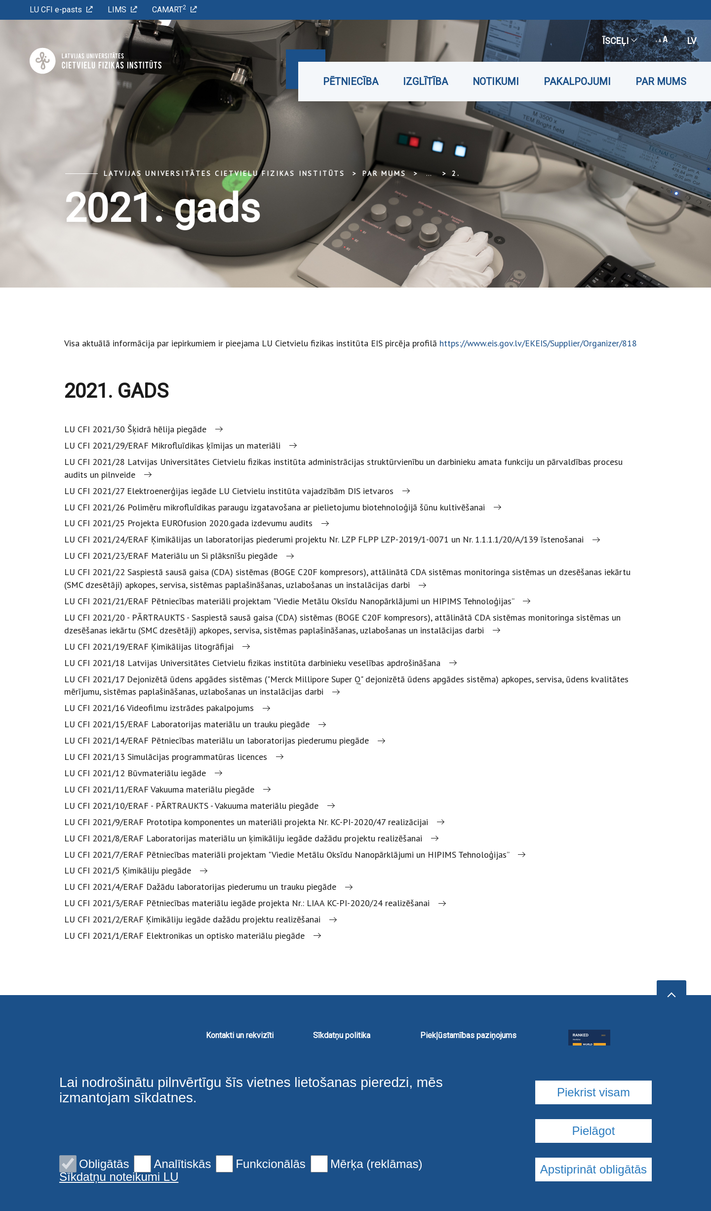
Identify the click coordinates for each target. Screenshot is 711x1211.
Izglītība (425, 81)
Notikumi (496, 81)
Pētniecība (350, 81)
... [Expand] (429, 173)
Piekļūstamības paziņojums (468, 1035)
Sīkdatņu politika (341, 1035)
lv (691, 41)
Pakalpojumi (577, 81)
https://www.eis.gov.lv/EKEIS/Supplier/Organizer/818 (538, 343)
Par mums (660, 81)
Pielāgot (593, 1190)
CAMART (174, 9)
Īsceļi (619, 41)
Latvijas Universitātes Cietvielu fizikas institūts (224, 173)
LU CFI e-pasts (61, 9)
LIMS (122, 9)
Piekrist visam (593, 1151)
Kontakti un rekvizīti (240, 1035)
